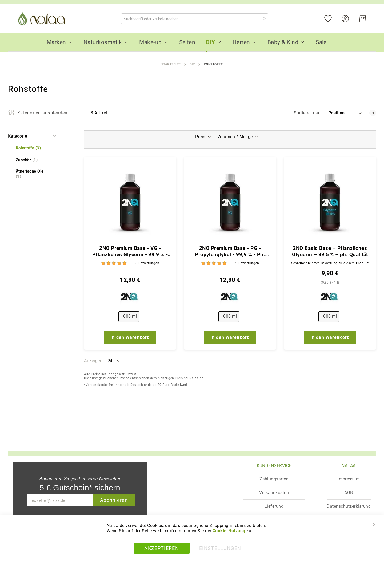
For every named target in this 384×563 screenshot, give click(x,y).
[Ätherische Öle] (33, 174)
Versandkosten (274, 492)
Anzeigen (93, 360)
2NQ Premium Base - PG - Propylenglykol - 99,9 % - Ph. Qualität (230, 251)
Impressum (349, 479)
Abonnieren (114, 500)
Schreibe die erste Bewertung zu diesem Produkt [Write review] (330, 263)
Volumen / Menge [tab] (235, 136)
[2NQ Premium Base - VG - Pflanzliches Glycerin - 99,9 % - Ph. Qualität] (130, 202)
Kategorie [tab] (17, 136)
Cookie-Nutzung (229, 530)
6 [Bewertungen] (147, 263)
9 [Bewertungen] (247, 263)
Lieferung (274, 506)
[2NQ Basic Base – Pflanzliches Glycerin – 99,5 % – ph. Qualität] (330, 202)
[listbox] (130, 317)
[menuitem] (56, 42)
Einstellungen (220, 548)
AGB (348, 492)
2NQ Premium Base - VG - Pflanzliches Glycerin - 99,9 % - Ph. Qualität (130, 251)
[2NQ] (130, 298)
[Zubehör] (27, 159)
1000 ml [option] (129, 316)
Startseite (171, 64)
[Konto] (348, 18)
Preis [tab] (200, 136)
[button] (345, 113)
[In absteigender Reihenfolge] (372, 113)
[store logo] (42, 18)
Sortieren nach (308, 112)
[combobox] (194, 18)
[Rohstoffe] (28, 148)
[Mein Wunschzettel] (331, 18)
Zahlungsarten (274, 479)
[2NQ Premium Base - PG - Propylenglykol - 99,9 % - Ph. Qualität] (230, 202)
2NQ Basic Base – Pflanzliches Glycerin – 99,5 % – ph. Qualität (330, 251)
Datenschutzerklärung (349, 506)
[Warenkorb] (362, 18)
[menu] (192, 42)
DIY (192, 64)
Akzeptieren (161, 548)
